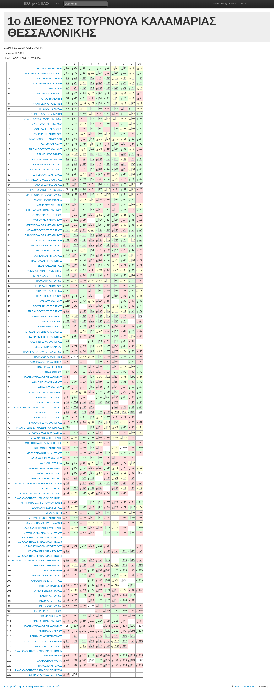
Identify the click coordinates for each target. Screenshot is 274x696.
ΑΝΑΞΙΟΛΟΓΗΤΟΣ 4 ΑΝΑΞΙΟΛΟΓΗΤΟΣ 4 (38, 555)
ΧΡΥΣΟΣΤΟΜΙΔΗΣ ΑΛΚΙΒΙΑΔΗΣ (43, 331)
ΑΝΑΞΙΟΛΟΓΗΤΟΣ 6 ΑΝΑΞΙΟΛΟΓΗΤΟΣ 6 (38, 670)
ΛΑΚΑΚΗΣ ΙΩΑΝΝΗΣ (50, 387)
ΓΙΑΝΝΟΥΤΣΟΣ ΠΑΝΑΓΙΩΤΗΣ (45, 392)
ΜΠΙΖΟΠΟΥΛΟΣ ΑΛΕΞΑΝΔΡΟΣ (44, 225)
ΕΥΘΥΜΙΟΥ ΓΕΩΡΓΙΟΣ (49, 397)
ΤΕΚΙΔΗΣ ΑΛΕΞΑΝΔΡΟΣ (48, 565)
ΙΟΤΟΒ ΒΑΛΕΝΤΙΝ (51, 98)
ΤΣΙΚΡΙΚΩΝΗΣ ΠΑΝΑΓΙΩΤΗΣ (45, 336)
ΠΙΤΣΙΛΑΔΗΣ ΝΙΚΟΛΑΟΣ (48, 286)
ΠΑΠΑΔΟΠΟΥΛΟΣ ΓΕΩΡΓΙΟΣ (45, 311)
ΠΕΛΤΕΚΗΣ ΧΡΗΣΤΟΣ (49, 296)
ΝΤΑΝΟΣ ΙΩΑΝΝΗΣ (51, 301)
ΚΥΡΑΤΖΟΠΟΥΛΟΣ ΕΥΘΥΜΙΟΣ (44, 179)
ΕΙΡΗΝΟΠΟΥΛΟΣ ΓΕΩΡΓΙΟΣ (45, 674)
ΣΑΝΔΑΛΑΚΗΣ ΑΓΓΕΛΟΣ (47, 174)
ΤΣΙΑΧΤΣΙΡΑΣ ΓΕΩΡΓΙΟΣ (47, 646)
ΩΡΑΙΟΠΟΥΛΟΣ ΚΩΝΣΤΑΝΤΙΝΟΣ (43, 119)
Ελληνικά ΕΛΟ (36, 3)
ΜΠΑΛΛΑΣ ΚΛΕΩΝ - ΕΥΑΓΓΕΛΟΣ (43, 546)
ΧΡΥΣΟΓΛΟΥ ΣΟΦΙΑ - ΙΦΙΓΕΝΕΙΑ (43, 641)
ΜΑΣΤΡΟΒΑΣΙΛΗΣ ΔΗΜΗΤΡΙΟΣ (43, 73)
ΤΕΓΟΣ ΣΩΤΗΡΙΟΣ (51, 488)
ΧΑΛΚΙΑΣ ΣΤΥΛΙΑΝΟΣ (49, 93)
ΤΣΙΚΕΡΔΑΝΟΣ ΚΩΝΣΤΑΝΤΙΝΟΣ (43, 210)
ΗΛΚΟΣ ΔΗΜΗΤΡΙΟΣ (50, 600)
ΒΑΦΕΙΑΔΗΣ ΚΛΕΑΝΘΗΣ (47, 129)
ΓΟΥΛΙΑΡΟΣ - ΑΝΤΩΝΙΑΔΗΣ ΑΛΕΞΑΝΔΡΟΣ (37, 560)
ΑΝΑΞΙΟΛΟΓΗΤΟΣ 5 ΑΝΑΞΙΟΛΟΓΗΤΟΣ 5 (38, 651)
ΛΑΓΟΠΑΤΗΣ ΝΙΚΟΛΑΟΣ (47, 134)
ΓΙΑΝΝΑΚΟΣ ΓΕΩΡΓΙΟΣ (48, 412)
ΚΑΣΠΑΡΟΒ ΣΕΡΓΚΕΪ (49, 78)
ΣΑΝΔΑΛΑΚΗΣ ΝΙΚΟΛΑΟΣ (46, 575)
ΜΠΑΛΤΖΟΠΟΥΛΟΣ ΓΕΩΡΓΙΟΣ (44, 230)
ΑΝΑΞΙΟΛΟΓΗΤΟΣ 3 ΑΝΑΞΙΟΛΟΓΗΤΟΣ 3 (38, 541)
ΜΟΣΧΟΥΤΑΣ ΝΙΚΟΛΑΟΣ (47, 220)
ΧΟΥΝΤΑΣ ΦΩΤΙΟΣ (51, 372)
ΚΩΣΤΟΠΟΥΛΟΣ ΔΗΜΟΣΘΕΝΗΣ (43, 443)
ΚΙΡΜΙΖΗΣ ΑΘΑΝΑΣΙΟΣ (48, 605)
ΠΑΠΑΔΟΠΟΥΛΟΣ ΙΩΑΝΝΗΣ (45, 149)
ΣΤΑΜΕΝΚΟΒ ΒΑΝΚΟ (49, 154)
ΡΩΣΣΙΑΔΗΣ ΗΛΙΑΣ (51, 616)
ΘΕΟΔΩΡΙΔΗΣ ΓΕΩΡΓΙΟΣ (47, 215)
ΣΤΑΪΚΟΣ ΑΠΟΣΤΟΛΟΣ (48, 473)
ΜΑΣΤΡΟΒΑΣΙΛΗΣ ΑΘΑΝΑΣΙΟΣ (44, 194)
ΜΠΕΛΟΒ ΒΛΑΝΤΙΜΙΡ (49, 68)
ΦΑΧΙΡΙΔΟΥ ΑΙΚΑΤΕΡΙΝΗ (47, 103)
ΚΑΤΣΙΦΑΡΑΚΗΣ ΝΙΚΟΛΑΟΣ (46, 245)
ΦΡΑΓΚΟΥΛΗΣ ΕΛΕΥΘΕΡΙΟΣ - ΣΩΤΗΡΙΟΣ (38, 407)
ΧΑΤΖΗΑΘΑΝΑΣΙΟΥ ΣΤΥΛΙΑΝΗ (44, 523)
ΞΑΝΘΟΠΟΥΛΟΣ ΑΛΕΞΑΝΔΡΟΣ (43, 235)
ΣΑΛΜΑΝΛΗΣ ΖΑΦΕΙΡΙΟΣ (47, 507)
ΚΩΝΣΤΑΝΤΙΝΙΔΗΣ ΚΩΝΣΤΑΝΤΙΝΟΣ (41, 493)
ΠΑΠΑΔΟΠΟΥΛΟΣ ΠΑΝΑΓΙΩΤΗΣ (43, 377)
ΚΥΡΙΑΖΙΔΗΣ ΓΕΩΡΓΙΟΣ (48, 611)
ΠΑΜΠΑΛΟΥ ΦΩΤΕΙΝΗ (48, 205)
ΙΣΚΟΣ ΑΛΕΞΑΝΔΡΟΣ (49, 265)
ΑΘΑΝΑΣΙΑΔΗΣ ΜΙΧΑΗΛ (48, 199)
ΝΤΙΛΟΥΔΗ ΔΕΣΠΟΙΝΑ (49, 291)
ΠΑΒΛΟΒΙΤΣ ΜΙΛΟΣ (50, 108)
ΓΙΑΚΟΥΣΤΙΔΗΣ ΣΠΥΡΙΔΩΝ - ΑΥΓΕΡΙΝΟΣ (38, 427)
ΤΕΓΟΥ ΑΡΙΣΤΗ (53, 512)
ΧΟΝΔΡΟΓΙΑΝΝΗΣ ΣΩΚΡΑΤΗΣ (44, 270)
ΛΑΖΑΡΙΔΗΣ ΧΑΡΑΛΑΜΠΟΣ (46, 341)
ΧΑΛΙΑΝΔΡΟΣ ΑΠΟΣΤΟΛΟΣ (46, 438)
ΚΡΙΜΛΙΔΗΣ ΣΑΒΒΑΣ (50, 326)
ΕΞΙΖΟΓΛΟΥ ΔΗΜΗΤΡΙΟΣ (47, 164)
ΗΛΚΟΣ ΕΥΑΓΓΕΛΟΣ (50, 665)
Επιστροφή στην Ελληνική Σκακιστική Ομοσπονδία (32, 686)
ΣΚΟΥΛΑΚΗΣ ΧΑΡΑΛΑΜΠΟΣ (45, 422)
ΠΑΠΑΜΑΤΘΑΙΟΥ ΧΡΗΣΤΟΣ (46, 478)
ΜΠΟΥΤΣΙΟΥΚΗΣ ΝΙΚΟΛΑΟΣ (45, 518)
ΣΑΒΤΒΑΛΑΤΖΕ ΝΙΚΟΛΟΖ (47, 124)
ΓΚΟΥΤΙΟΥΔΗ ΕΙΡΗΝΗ (49, 367)
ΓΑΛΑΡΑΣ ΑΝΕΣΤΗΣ (50, 321)
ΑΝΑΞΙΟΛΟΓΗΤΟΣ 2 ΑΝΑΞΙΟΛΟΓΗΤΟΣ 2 (38, 537)
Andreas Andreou (244, 686)
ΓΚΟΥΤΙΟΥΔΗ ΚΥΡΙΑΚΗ (48, 240)
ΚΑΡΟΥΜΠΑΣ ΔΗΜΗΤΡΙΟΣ (46, 580)
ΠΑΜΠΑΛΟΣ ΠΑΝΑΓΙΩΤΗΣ (46, 260)
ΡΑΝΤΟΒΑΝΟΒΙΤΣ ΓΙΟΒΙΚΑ (46, 189)
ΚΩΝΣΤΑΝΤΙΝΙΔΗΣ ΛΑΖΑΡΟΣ (45, 551)
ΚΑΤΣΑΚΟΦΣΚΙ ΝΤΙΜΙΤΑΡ (47, 159)
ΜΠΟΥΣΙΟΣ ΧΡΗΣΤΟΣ (49, 250)
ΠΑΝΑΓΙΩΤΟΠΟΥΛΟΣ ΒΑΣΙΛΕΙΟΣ (42, 351)
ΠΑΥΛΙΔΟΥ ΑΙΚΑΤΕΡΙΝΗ (48, 356)
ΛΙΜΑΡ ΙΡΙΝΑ (54, 88)
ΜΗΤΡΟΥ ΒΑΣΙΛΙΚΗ (50, 585)
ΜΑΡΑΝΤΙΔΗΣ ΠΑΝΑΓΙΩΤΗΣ (45, 468)
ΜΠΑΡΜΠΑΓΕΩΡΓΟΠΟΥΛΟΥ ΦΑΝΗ (41, 502)
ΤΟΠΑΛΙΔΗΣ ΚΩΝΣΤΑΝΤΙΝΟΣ (44, 169)
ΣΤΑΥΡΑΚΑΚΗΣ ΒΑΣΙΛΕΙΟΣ (46, 316)
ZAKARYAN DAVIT (51, 144)
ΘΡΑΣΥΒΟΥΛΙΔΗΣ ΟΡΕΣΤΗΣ (45, 432)
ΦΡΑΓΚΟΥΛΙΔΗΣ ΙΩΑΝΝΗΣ (46, 458)
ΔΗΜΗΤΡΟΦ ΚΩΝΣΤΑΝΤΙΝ (46, 114)
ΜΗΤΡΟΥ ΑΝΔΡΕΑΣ (50, 631)
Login (243, 3)
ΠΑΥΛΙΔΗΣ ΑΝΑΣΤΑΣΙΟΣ (48, 184)
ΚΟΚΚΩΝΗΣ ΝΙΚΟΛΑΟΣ (48, 448)
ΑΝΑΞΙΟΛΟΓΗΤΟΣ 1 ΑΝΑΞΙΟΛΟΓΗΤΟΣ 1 (38, 498)
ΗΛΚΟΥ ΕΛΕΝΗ (53, 570)
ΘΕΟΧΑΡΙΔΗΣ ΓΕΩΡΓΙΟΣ (47, 306)
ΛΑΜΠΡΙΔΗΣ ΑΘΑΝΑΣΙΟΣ (47, 382)
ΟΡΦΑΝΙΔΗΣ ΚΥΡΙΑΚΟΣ (48, 590)
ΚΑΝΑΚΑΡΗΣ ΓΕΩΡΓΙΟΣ (48, 417)
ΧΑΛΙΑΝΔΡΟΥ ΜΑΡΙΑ (49, 660)
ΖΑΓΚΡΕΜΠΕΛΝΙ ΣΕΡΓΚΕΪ (46, 83)
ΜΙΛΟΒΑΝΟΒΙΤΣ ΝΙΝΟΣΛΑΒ (45, 139)
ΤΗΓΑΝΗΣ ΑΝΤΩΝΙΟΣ (49, 595)
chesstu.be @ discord (224, 3)
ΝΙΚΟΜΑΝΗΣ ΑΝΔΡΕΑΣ (48, 346)
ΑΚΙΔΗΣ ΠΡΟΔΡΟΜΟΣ (49, 402)
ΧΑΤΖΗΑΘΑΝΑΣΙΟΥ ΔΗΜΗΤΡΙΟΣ (43, 533)
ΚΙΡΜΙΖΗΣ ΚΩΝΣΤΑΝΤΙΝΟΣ (46, 621)
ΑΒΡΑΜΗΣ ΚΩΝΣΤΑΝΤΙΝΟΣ (46, 636)
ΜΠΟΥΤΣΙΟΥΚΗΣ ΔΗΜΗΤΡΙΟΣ (44, 453)
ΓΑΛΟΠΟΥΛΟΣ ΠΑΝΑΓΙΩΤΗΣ (45, 362)
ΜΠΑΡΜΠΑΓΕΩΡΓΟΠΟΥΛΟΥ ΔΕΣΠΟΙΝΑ (38, 483)
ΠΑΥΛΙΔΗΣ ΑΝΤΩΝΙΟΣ (49, 280)
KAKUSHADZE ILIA (51, 463)
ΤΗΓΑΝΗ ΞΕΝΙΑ (53, 655)
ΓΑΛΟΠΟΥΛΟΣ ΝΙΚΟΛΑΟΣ (47, 255)
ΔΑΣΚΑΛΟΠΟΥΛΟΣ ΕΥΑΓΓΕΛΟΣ (43, 528)
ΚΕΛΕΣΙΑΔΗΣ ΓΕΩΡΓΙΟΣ (47, 275)
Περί (57, 3)
